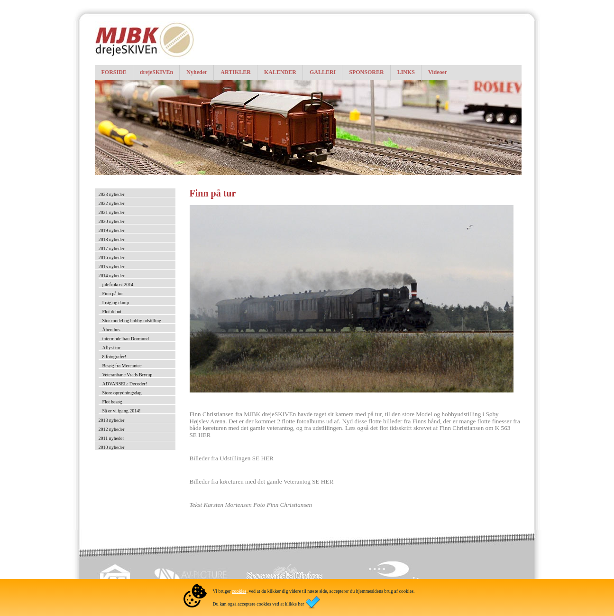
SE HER (200, 435)
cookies (239, 591)
